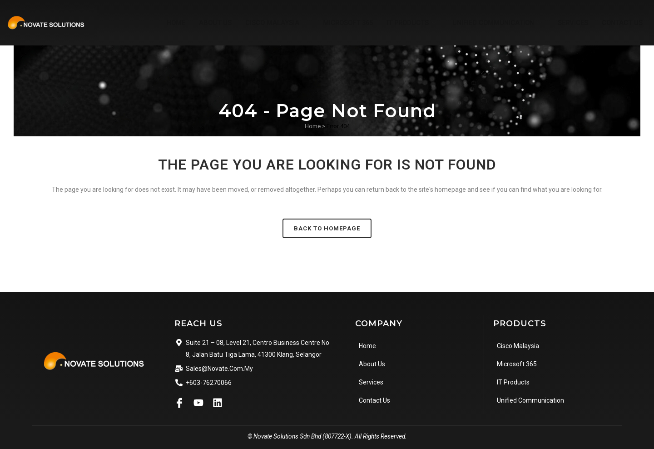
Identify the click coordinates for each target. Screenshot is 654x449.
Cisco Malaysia (269, 23)
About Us (206, 23)
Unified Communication (496, 23)
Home (167, 23)
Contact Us (622, 23)
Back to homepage (327, 228)
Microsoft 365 (341, 23)
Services (571, 23)
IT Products (408, 23)
